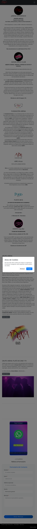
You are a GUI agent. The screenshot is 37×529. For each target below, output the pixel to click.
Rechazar (22, 268)
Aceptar (29, 268)
